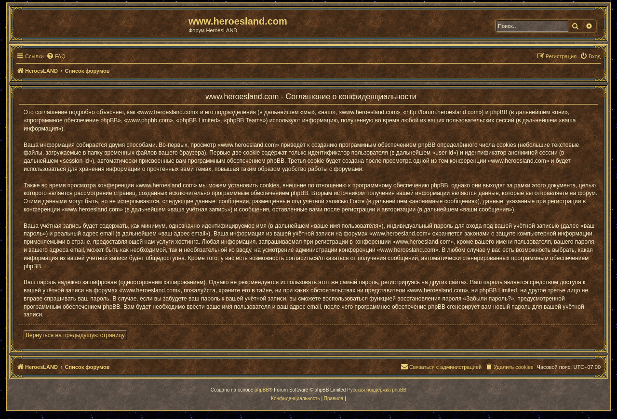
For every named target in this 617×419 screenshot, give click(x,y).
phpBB (262, 390)
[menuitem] (56, 56)
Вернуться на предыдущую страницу (75, 335)
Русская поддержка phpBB (376, 390)
